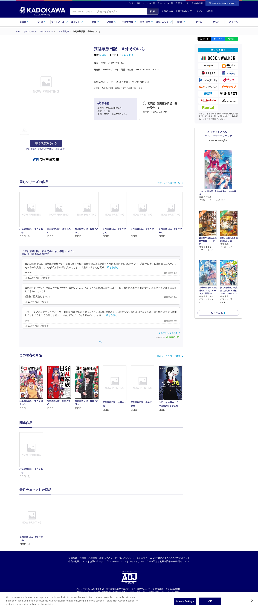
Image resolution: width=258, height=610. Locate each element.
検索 (152, 11)
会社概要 (72, 557)
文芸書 (24, 22)
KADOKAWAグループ (177, 557)
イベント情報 (204, 11)
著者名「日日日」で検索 (168, 356)
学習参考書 (129, 22)
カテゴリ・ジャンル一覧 (143, 3)
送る (233, 39)
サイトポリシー (136, 561)
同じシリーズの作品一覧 (168, 183)
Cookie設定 (152, 561)
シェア (219, 39)
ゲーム (198, 22)
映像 (181, 22)
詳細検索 (167, 11)
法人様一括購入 (157, 557)
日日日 (103, 55)
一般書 (94, 22)
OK (210, 601)
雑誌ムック (164, 22)
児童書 (111, 22)
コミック (77, 22)
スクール (233, 22)
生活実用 (146, 22)
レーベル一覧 (166, 3)
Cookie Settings (185, 601)
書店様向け (141, 557)
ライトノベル (59, 22)
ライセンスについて (124, 557)
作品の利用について (78, 561)
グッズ (216, 22)
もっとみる (216, 294)
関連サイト (183, 3)
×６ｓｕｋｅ (127, 55)
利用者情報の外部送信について (175, 561)
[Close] (252, 601)
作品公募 (198, 3)
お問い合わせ (96, 561)
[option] (33, 455)
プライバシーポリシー (116, 561)
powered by (168, 337)
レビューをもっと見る (167, 332)
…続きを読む (112, 267)
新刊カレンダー (185, 11)
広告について (105, 557)
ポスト (206, 39)
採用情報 (92, 557)
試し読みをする (46, 143)
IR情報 (83, 557)
